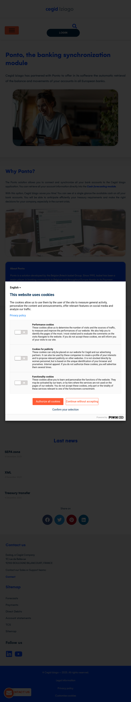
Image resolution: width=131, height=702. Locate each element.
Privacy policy (18, 315)
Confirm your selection (65, 409)
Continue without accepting (82, 401)
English (16, 287)
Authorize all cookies (48, 401)
